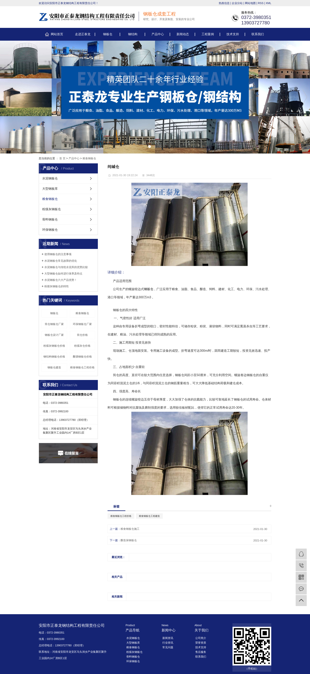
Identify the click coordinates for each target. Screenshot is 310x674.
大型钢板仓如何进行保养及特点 (63, 273)
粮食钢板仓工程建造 (149, 516)
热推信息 (224, 3)
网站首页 (57, 34)
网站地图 (250, 3)
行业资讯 (167, 642)
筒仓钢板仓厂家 (54, 324)
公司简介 (200, 638)
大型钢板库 (50, 188)
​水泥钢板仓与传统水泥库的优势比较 (66, 267)
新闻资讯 (167, 638)
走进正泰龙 (82, 34)
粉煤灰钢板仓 (51, 209)
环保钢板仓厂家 (82, 324)
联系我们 (257, 34)
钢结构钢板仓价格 (54, 356)
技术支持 (232, 34)
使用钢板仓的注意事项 (57, 254)
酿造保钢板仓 (129, 540)
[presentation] (5, 97)
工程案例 (208, 34)
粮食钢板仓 (89, 158)
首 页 (62, 158)
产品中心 (158, 34)
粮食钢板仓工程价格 (82, 367)
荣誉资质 (200, 642)
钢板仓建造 (54, 367)
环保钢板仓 (50, 229)
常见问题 (167, 647)
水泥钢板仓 (50, 178)
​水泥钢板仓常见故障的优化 (60, 260)
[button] (149, 146)
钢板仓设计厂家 (54, 334)
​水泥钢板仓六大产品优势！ (60, 279)
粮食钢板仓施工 (130, 528)
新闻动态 (183, 34)
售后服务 (200, 651)
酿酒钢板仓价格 (82, 356)
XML (268, 3)
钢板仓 (107, 34)
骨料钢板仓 (50, 219)
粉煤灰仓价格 (82, 345)
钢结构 (132, 34)
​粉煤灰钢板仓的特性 (56, 286)
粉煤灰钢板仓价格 (54, 345)
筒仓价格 (82, 334)
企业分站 (237, 3)
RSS (261, 3)
